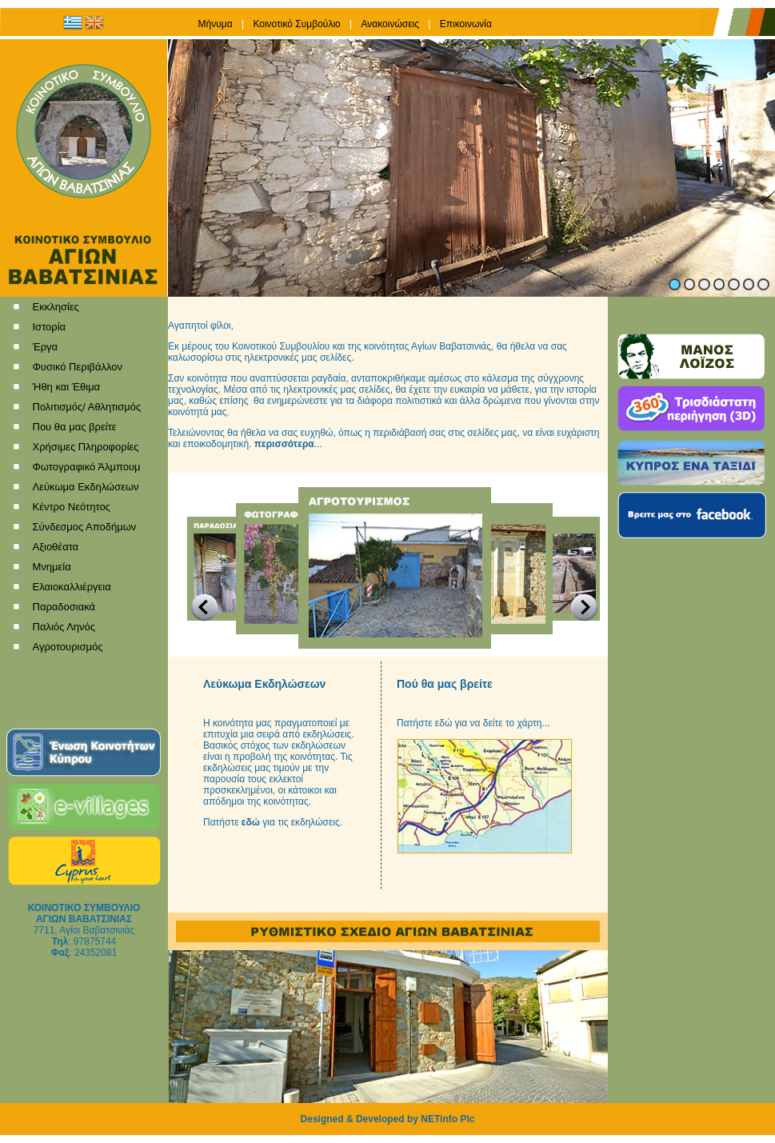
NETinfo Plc (447, 1119)
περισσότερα (284, 444)
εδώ (251, 822)
